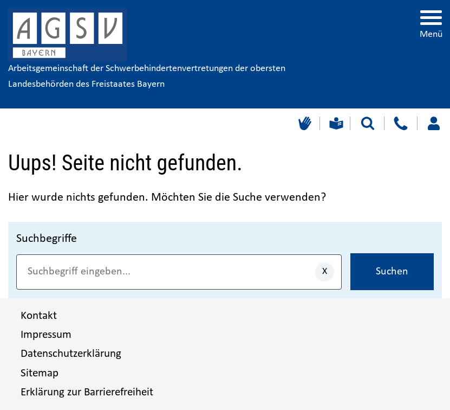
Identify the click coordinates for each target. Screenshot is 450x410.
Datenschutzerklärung (71, 354)
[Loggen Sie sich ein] (433, 123)
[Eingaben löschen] (324, 271)
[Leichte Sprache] (334, 123)
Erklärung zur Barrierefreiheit (87, 392)
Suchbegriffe (46, 239)
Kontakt (39, 316)
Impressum (46, 335)
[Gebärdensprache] (303, 123)
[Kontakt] (400, 123)
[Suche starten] (367, 123)
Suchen (392, 271)
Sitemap (39, 373)
